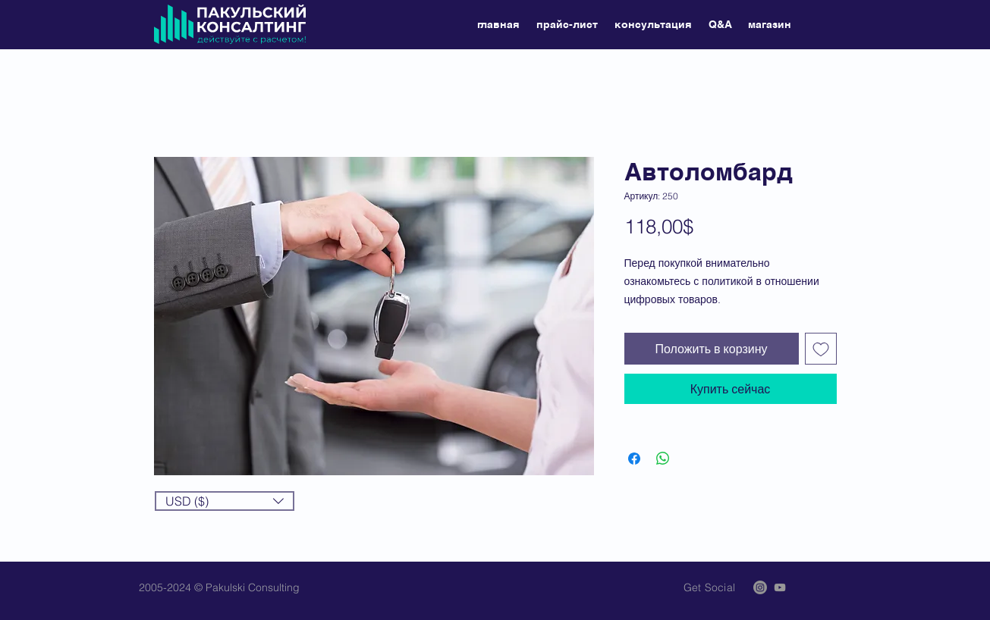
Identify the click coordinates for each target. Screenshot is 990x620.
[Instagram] (760, 587)
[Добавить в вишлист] (821, 349)
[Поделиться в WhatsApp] (663, 458)
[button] (224, 501)
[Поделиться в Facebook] (634, 458)
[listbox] (224, 501)
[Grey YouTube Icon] (780, 587)
